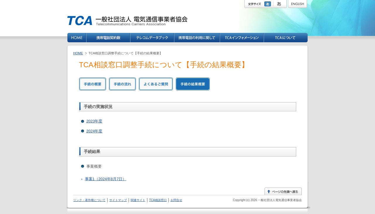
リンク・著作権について (89, 200)
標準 (268, 4)
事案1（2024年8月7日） (106, 179)
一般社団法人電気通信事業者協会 (279, 200)
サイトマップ (118, 200)
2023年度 (94, 121)
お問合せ (176, 200)
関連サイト (138, 200)
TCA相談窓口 (158, 200)
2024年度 (94, 131)
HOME (78, 53)
